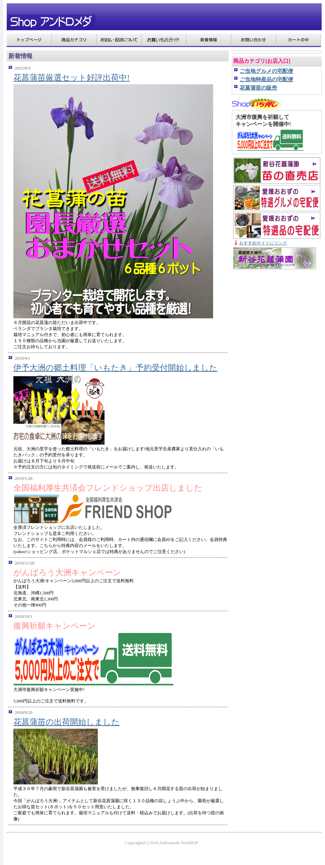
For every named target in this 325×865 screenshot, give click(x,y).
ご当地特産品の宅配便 (266, 79)
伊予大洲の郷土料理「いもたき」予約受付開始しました (115, 367)
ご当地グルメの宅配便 (266, 71)
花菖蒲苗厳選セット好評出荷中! (71, 77)
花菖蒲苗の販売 (258, 88)
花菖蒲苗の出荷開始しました (66, 722)
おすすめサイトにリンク (263, 242)
